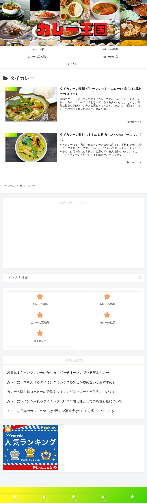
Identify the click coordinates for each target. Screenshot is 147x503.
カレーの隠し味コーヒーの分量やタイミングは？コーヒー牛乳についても (61, 392)
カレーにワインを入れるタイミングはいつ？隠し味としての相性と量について (64, 401)
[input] (73, 278)
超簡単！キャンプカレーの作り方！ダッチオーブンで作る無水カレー (58, 372)
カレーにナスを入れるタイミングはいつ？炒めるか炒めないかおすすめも (61, 382)
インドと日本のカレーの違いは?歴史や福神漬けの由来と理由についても (60, 411)
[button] (140, 278)
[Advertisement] (73, 239)
